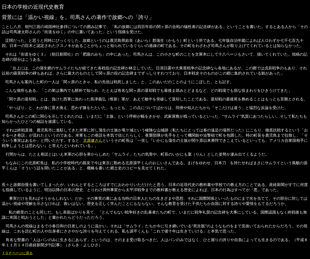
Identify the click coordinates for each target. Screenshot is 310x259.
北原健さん (92, 140)
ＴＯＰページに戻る (17, 253)
